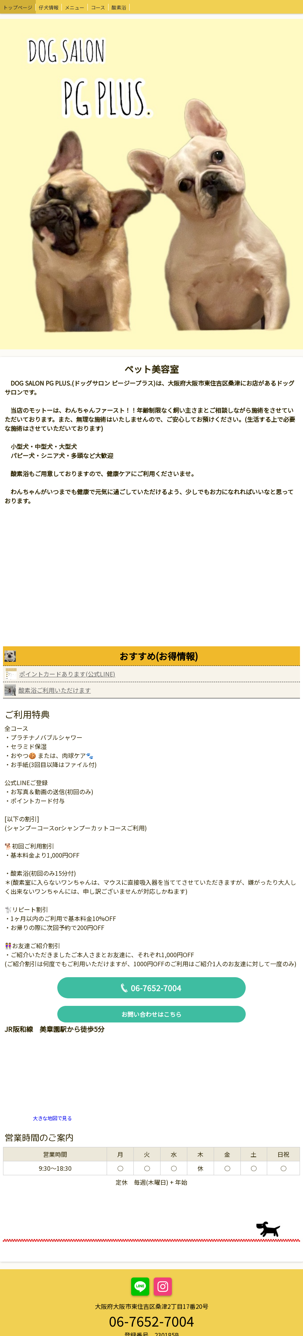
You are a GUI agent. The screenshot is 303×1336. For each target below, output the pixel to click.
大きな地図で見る (52, 1118)
